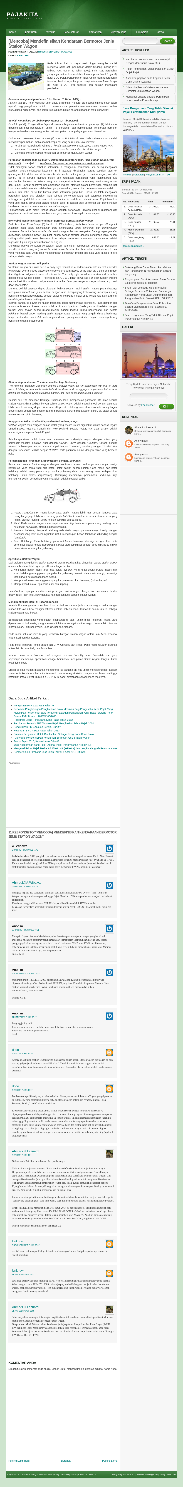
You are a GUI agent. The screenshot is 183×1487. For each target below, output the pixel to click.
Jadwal (161, 31)
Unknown (18, 1241)
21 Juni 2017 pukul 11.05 (23, 1311)
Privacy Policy (53, 1475)
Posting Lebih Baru (18, 1460)
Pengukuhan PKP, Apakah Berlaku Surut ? (37, 727)
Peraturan (31, 31)
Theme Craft (171, 1475)
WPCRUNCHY (129, 1475)
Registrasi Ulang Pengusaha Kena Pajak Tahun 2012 (43, 719)
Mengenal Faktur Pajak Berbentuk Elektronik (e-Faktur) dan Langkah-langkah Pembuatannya (65, 748)
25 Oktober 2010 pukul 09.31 (25, 930)
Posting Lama (109, 1460)
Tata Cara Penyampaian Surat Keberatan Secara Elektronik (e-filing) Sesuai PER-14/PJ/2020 (148, 307)
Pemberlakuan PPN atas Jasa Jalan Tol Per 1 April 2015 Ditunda (49, 752)
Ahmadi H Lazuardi (25, 1151)
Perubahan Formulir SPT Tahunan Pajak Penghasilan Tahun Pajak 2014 (54, 723)
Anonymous (141, 440)
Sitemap (73, 1475)
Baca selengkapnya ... (133, 246)
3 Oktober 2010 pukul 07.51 (25, 886)
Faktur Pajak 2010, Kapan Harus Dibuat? (36, 741)
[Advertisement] (112, 17)
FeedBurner (147, 405)
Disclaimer (65, 1475)
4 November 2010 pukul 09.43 (25, 974)
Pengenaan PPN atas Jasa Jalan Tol (34, 705)
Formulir (50, 31)
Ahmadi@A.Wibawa (26, 882)
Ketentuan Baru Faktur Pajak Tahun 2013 (37, 730)
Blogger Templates (155, 1475)
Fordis (20, 55)
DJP (169, 174)
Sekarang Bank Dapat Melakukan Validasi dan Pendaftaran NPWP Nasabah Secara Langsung (148, 271)
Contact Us (82, 1475)
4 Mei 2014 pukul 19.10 (22, 1054)
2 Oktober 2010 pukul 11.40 (25, 850)
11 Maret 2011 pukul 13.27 (24, 1017)
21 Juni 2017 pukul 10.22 (23, 1274)
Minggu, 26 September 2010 (51, 52)
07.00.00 (68, 52)
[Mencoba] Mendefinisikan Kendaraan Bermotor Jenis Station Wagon (52, 737)
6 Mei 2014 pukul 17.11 (22, 1155)
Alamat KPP (95, 31)
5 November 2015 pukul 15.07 (25, 1245)
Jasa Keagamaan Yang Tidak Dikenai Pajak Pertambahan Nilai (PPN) (52, 744)
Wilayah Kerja (118, 31)
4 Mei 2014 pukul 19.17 (22, 1090)
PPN (27, 55)
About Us (92, 1475)
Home (12, 31)
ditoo (15, 1050)
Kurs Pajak (141, 31)
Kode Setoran (72, 31)
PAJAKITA (23, 14)
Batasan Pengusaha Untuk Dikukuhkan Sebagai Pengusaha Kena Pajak (54, 734)
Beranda (66, 1460)
